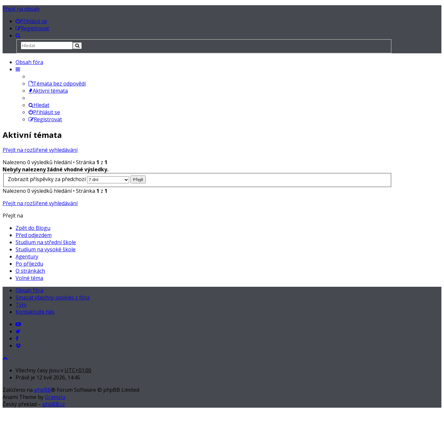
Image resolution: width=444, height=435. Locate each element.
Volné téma (29, 278)
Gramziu (55, 397)
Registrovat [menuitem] (45, 119)
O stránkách (30, 270)
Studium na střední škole (46, 242)
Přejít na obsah (21, 8)
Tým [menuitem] (21, 304)
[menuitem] (31, 21)
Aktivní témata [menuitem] (48, 90)
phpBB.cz (53, 404)
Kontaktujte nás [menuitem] (35, 311)
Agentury (27, 256)
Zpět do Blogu (33, 227)
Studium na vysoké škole (46, 249)
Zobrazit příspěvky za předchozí (68, 179)
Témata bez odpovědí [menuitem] (57, 83)
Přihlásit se (44, 112)
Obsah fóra (29, 62)
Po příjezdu (29, 263)
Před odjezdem (34, 235)
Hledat (39, 105)
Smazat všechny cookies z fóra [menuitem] (53, 297)
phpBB (42, 389)
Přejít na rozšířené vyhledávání (40, 149)
